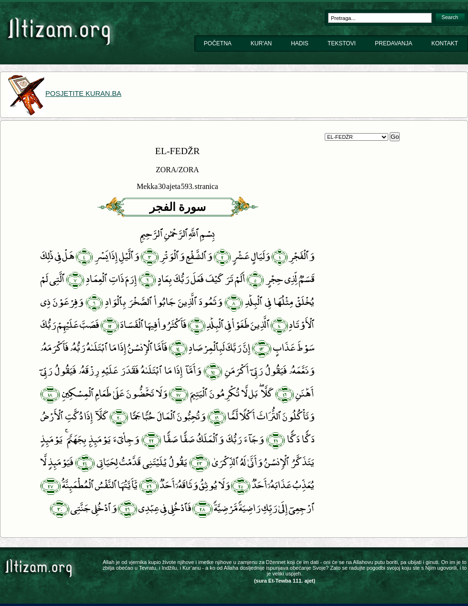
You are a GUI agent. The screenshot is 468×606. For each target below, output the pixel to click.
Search (450, 17)
